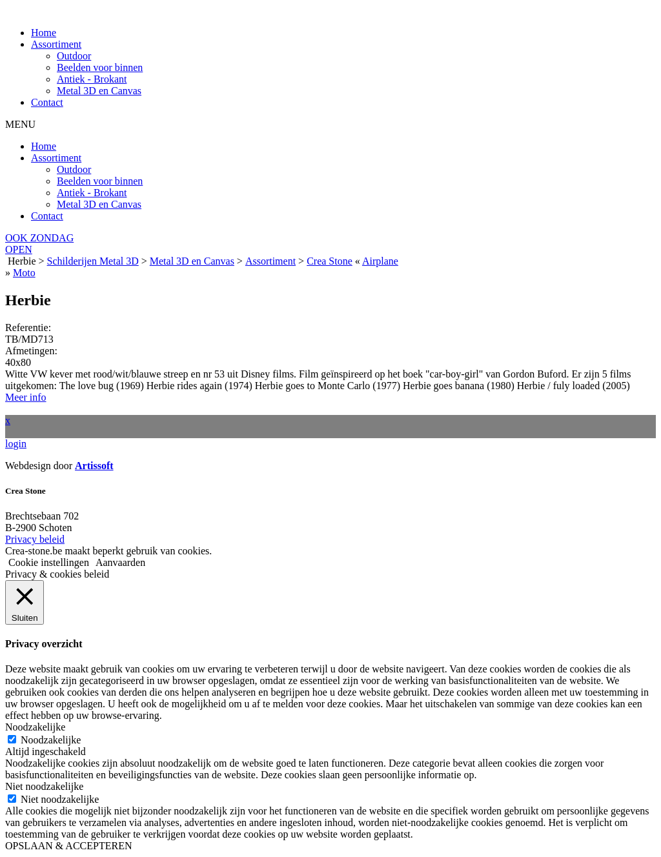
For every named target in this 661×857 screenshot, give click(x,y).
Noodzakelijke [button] (35, 726)
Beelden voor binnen (100, 67)
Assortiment (56, 44)
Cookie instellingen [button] (48, 562)
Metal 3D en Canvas (99, 90)
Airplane (380, 261)
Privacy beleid (35, 539)
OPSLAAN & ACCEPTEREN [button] (68, 845)
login (15, 443)
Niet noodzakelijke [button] (44, 786)
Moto (24, 272)
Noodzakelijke (51, 739)
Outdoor (74, 55)
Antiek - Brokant (92, 79)
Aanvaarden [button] (120, 562)
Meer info (25, 397)
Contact (47, 102)
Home (43, 32)
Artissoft (94, 465)
